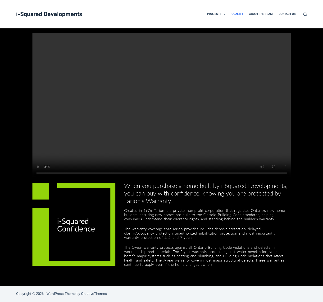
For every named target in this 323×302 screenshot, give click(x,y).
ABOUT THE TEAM (261, 14)
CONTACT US (287, 14)
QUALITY (237, 14)
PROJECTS (217, 14)
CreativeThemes (94, 294)
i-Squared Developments (49, 14)
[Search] (305, 14)
